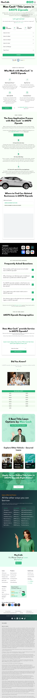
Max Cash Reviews (5, 594)
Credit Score (12, 576)
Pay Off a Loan (30, 573)
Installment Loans (7, 516)
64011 (10, 393)
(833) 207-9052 (19, 22)
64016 (10, 395)
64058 (10, 401)
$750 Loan (16, 516)
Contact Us (4, 590)
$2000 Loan (16, 520)
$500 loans (16, 514)
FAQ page (26, 131)
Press (3, 598)
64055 (10, 399)
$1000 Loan (16, 518)
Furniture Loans (24, 525)
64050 (10, 397)
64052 (27, 397)
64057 (27, 399)
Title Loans (6, 510)
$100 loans (16, 510)
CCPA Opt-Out (29, 611)
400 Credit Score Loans (26, 510)
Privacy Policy (7, 611)
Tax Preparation (13, 578)
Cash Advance (7, 520)
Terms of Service (18, 611)
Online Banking (13, 582)
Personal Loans (7, 518)
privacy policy (14, 694)
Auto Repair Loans (25, 518)
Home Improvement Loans (26, 516)
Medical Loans (24, 520)
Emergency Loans (7, 512)
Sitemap (21, 612)
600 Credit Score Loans (26, 514)
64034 (27, 395)
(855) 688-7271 (14, 596)
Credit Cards (13, 580)
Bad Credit (6, 525)
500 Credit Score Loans (26, 512)
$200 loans (16, 512)
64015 (27, 393)
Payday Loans (7, 514)
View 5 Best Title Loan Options (18, 425)
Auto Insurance (13, 573)
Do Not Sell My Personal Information (10, 612)
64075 (10, 403)
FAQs (3, 592)
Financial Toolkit (31, 576)
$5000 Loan (16, 525)
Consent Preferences (29, 612)
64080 (27, 403)
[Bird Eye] (22, 60)
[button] (18, 270)
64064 (27, 401)
